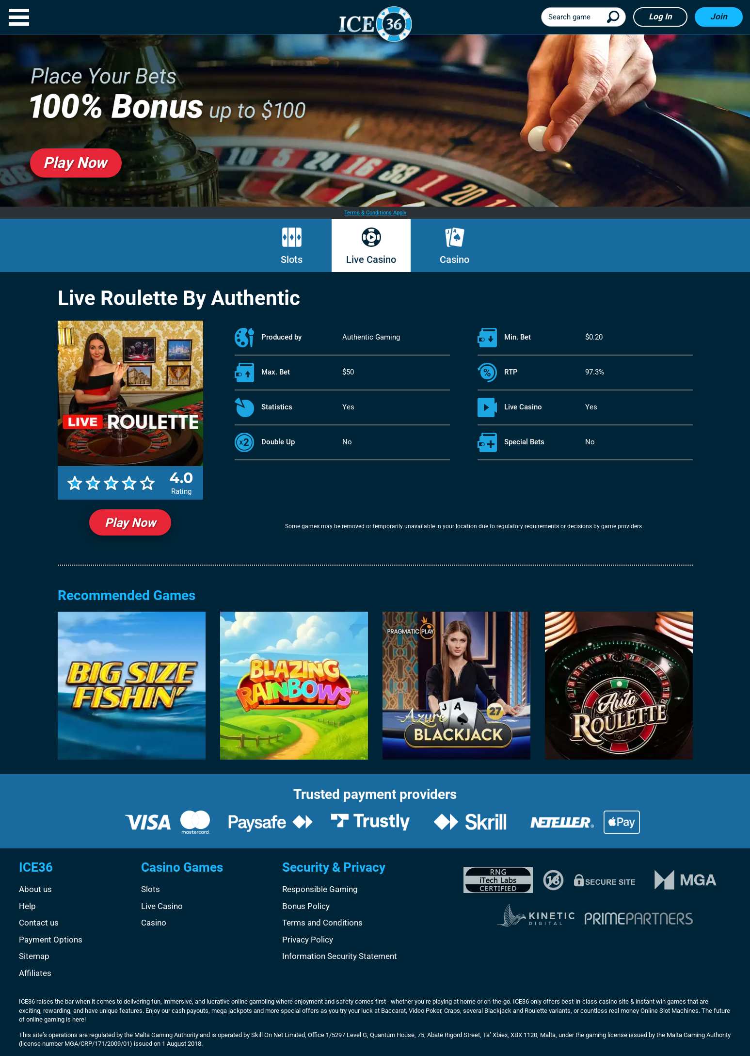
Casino (454, 259)
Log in (660, 16)
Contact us (39, 922)
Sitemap (34, 956)
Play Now (130, 523)
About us (35, 889)
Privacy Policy (307, 939)
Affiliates (35, 973)
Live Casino (371, 259)
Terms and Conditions (322, 922)
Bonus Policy (306, 906)
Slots (292, 259)
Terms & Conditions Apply (375, 213)
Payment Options (50, 939)
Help (27, 906)
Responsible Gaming (320, 889)
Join (718, 16)
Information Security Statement (339, 956)
